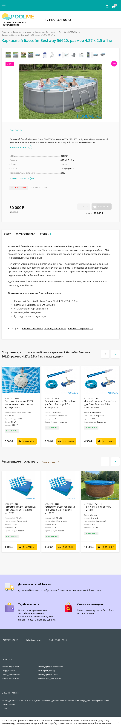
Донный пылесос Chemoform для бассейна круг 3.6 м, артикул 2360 (100, 404)
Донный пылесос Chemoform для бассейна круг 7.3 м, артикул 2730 (60, 404)
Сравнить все (50, 462)
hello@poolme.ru (33, 640)
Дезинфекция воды (47, 670)
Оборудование (8, 670)
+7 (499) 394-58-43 (58, 20)
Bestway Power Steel (55, 328)
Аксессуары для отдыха (49, 674)
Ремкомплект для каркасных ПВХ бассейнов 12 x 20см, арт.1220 (60, 510)
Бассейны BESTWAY (68, 32)
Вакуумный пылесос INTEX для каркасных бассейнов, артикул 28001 (19, 404)
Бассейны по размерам (80, 328)
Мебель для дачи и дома (49, 678)
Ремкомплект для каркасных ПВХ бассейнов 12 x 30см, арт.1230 (20, 510)
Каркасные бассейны (45, 32)
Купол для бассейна (11, 674)
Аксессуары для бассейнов (50, 666)
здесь (108, 723)
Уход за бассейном (10, 678)
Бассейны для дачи (22, 32)
